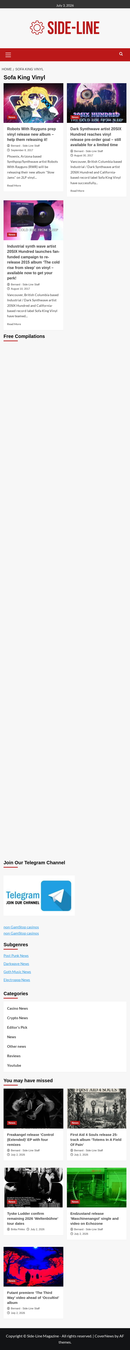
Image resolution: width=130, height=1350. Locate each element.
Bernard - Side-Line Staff (25, 145)
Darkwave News (16, 963)
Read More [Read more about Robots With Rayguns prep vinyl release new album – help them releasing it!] (14, 185)
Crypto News (17, 1018)
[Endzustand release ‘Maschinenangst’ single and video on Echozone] (97, 1188)
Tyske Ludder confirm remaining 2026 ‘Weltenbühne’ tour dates (32, 1218)
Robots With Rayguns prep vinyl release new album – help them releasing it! (31, 134)
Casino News (17, 1008)
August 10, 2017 (20, 288)
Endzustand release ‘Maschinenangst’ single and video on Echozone (94, 1218)
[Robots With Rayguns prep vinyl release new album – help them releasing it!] (33, 103)
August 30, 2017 (83, 155)
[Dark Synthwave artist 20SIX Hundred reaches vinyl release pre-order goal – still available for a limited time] (97, 103)
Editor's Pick (17, 1027)
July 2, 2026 (18, 1154)
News (11, 1037)
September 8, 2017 (22, 150)
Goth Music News (17, 972)
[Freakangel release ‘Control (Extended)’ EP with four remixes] (33, 1109)
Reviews (14, 1056)
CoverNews (104, 1336)
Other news (16, 1046)
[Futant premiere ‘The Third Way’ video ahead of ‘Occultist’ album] (33, 1267)
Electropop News (17, 980)
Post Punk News (16, 955)
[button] (8, 54)
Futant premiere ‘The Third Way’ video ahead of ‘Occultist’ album (33, 1298)
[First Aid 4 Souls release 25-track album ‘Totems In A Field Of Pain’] (97, 1109)
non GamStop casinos (21, 927)
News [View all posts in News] (12, 117)
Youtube (14, 1065)
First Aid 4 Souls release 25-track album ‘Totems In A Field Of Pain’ (95, 1140)
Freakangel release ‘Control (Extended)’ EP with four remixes (30, 1140)
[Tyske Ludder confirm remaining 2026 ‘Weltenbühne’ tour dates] (33, 1188)
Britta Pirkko (18, 1229)
